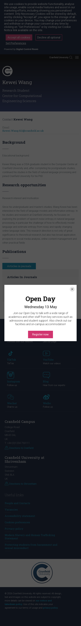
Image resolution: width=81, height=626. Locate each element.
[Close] (72, 275)
